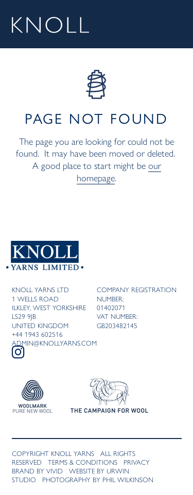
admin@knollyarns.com (54, 343)
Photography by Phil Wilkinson (97, 479)
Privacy (137, 462)
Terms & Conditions (82, 462)
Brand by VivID (37, 471)
